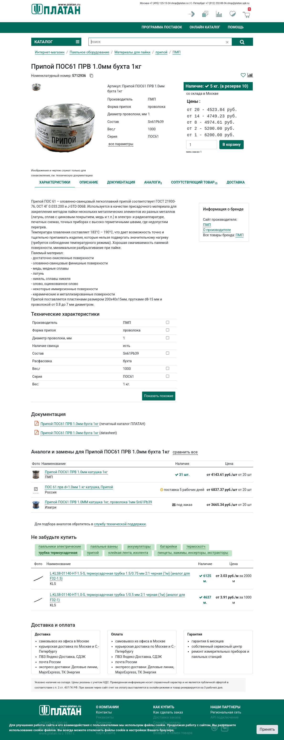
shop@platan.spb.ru (238, 3)
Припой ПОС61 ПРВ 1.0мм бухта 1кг (69, 424)
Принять (267, 729)
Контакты (104, 712)
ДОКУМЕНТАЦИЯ (121, 182)
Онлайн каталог (205, 27)
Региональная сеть (226, 712)
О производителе (217, 230)
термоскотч (195, 547)
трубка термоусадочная (58, 553)
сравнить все (185, 452)
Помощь (235, 27)
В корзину (231, 144)
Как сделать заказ (168, 712)
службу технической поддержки (120, 524)
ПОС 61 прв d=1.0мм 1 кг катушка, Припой (79, 487)
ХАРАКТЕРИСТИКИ (54, 182)
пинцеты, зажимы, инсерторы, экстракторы (193, 553)
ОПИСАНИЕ (88, 182)
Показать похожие (158, 396)
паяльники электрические (60, 547)
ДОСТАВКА (236, 182)
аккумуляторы (139, 547)
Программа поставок (162, 27)
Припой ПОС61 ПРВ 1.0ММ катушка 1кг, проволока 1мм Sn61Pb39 (98, 502)
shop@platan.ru (180, 3)
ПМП (207, 225)
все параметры (120, 144)
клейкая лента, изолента (128, 553)
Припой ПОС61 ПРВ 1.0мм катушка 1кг (76, 472)
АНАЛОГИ (153, 182)
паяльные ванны (104, 547)
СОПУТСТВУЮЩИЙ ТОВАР (194, 182)
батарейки (168, 547)
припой (161, 52)
